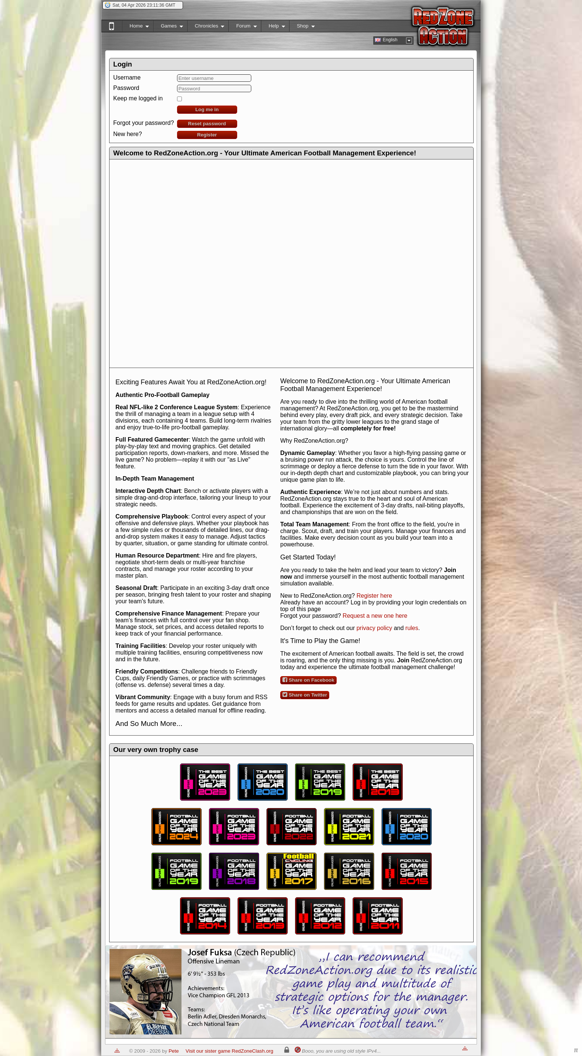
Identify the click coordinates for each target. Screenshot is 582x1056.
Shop (302, 27)
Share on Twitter (304, 695)
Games (168, 27)
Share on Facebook (308, 680)
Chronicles (206, 27)
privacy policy (374, 628)
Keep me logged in (138, 98)
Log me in (207, 109)
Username (127, 77)
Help (273, 27)
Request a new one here (375, 616)
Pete (174, 1051)
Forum (242, 27)
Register (207, 135)
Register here (374, 595)
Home (135, 27)
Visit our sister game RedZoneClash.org (229, 1051)
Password (126, 88)
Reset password (207, 123)
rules (411, 628)
